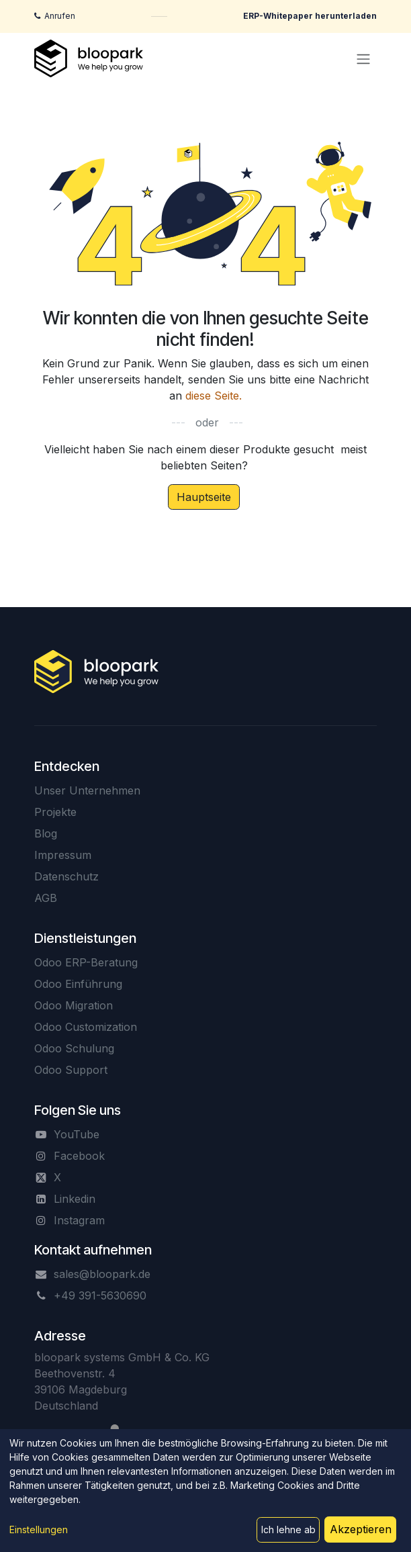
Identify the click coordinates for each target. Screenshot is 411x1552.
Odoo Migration (73, 1005)
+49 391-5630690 (100, 1295)
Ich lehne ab (288, 1529)
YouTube (76, 1134)
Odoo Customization (85, 1027)
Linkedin (74, 1198)
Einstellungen (38, 1529)
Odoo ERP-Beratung (86, 962)
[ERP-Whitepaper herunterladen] (310, 16)
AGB (45, 898)
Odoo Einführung (78, 984)
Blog (45, 833)
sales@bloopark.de (102, 1274)
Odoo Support (70, 1070)
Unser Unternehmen (87, 790)
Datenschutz (66, 876)
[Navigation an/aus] (363, 58)
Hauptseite (204, 497)
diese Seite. (213, 395)
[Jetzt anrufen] (54, 16)
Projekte (55, 812)
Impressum (62, 855)
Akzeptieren (361, 1529)
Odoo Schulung (74, 1048)
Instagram (79, 1220)
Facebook (79, 1155)
